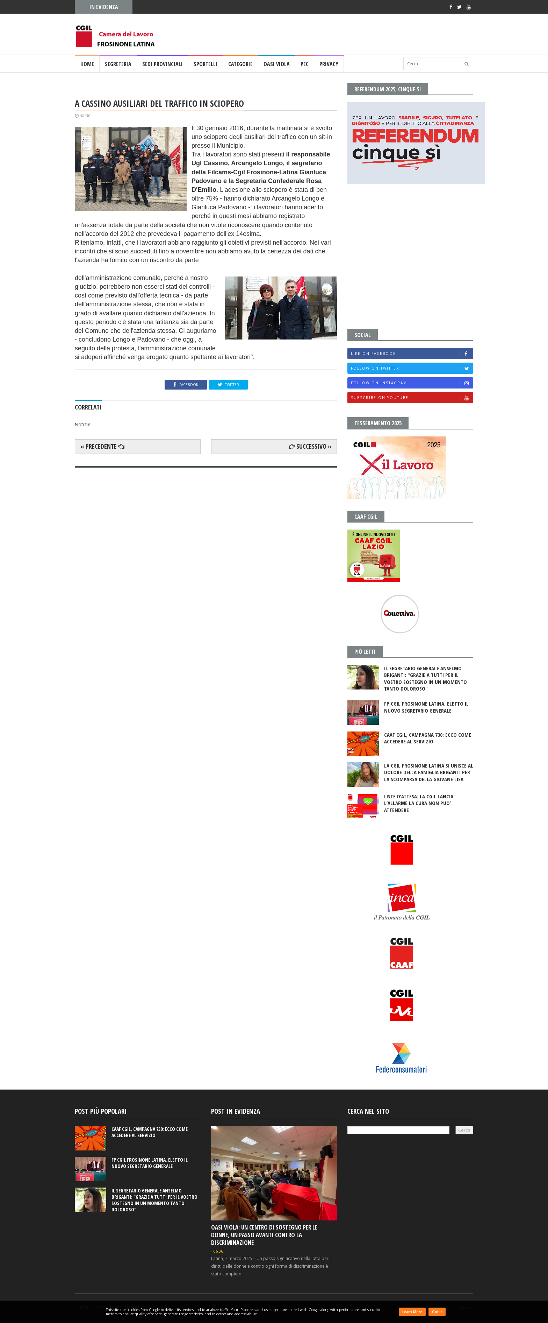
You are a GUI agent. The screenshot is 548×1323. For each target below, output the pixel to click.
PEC (305, 64)
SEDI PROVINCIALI (162, 64)
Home (87, 64)
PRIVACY (328, 64)
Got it (437, 1311)
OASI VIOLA (277, 64)
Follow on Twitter (412, 368)
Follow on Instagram (412, 383)
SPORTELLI (205, 64)
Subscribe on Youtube (412, 397)
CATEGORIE (240, 64)
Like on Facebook (412, 353)
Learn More (412, 1311)
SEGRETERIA (118, 64)
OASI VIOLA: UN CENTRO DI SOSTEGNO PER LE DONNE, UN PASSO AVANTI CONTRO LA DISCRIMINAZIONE (264, 1235)
